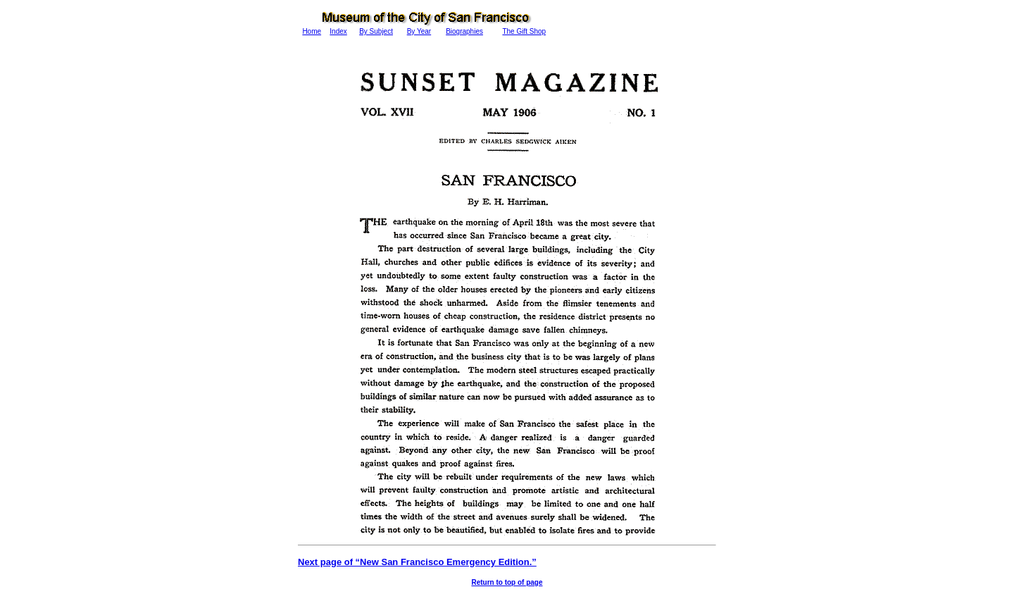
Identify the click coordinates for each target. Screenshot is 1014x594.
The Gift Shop (524, 31)
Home (311, 31)
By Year (419, 31)
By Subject (376, 31)
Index (338, 31)
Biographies (464, 31)
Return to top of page (506, 582)
